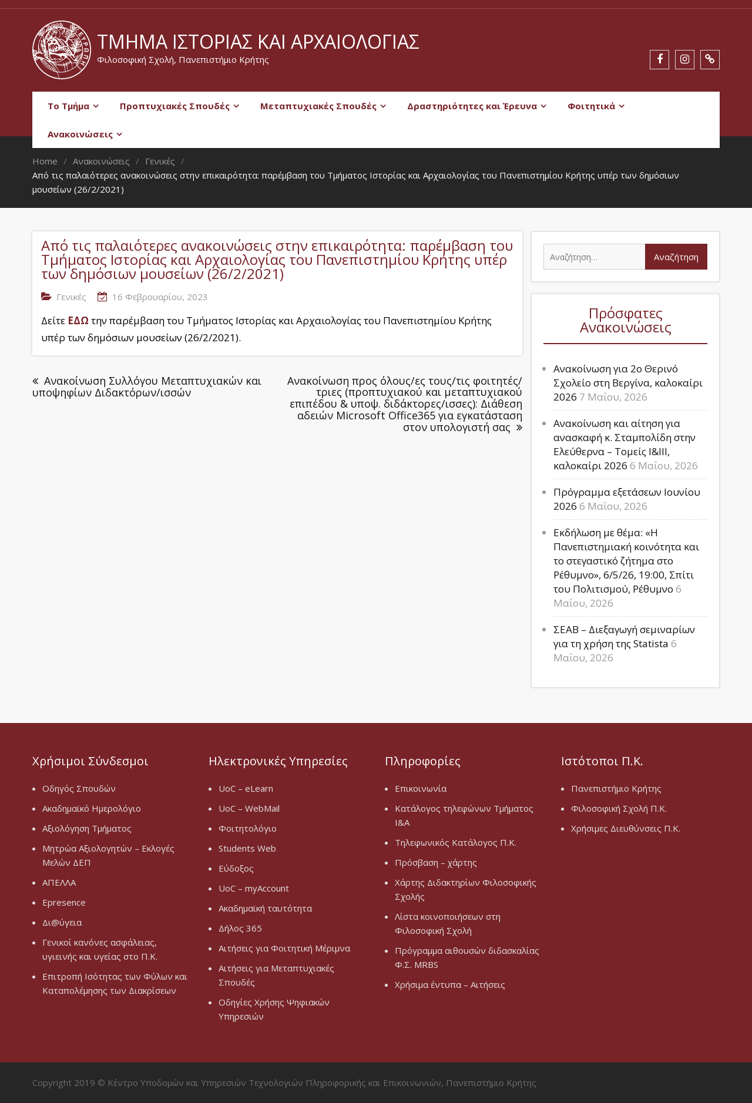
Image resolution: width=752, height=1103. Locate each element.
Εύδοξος (236, 868)
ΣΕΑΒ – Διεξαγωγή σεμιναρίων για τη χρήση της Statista (624, 636)
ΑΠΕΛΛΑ (59, 882)
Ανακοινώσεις (80, 134)
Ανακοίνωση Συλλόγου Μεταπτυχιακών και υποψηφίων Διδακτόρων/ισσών (146, 387)
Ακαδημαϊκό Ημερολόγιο (91, 808)
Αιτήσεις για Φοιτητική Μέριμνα (284, 948)
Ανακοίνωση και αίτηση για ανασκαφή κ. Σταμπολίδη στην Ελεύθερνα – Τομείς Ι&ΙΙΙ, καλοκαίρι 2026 (624, 444)
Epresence (64, 902)
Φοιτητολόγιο (248, 828)
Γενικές (71, 296)
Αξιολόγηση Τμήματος (87, 828)
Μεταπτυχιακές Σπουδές (318, 106)
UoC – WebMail (249, 808)
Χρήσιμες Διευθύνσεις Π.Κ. (625, 828)
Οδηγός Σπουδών (79, 788)
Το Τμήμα (68, 106)
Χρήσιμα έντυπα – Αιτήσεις (450, 984)
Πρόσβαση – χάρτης (436, 862)
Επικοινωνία (420, 788)
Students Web (247, 848)
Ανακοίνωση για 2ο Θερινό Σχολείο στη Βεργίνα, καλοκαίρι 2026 (628, 382)
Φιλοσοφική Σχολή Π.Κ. (619, 808)
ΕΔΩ (78, 320)
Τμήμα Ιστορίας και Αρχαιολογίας (258, 41)
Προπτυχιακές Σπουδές (175, 106)
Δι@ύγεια (62, 922)
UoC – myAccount (254, 888)
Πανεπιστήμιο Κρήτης (616, 788)
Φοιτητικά (591, 106)
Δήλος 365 (240, 928)
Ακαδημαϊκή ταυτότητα (265, 908)
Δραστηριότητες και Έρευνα (472, 106)
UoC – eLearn (246, 788)
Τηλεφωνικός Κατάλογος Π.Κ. (455, 842)
